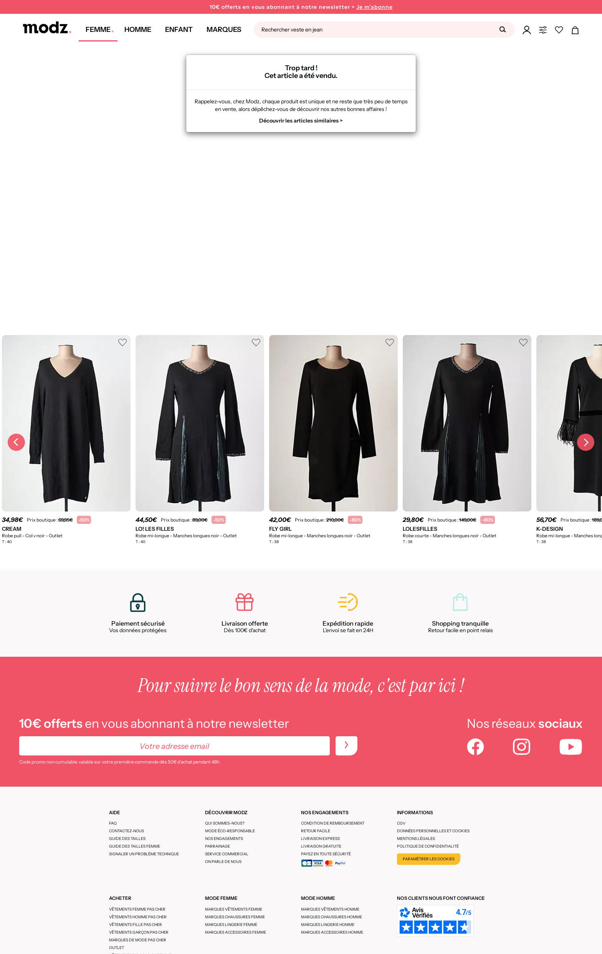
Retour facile (315, 830)
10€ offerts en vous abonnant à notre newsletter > (301, 7)
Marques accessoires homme (332, 932)
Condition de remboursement (332, 823)
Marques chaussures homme (331, 916)
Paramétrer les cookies (429, 858)
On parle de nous (223, 861)
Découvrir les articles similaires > (301, 120)
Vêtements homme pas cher (138, 916)
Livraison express (320, 838)
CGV (401, 823)
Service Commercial (226, 853)
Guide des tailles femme (134, 846)
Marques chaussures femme (235, 916)
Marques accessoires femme (235, 932)
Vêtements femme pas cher (137, 909)
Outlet (116, 947)
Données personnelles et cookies (433, 830)
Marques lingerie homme (327, 924)
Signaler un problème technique (144, 853)
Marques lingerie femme (231, 924)
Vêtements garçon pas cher (139, 932)
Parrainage (217, 846)
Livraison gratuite (321, 846)
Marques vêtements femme (233, 909)
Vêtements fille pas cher (135, 924)
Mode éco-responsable (230, 830)
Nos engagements (224, 838)
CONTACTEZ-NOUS (126, 830)
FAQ (113, 823)
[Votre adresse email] (174, 745)
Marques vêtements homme (330, 909)
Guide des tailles (127, 838)
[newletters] (346, 745)
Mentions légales (416, 838)
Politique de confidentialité (428, 846)
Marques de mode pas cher (137, 939)
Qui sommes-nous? (225, 823)
